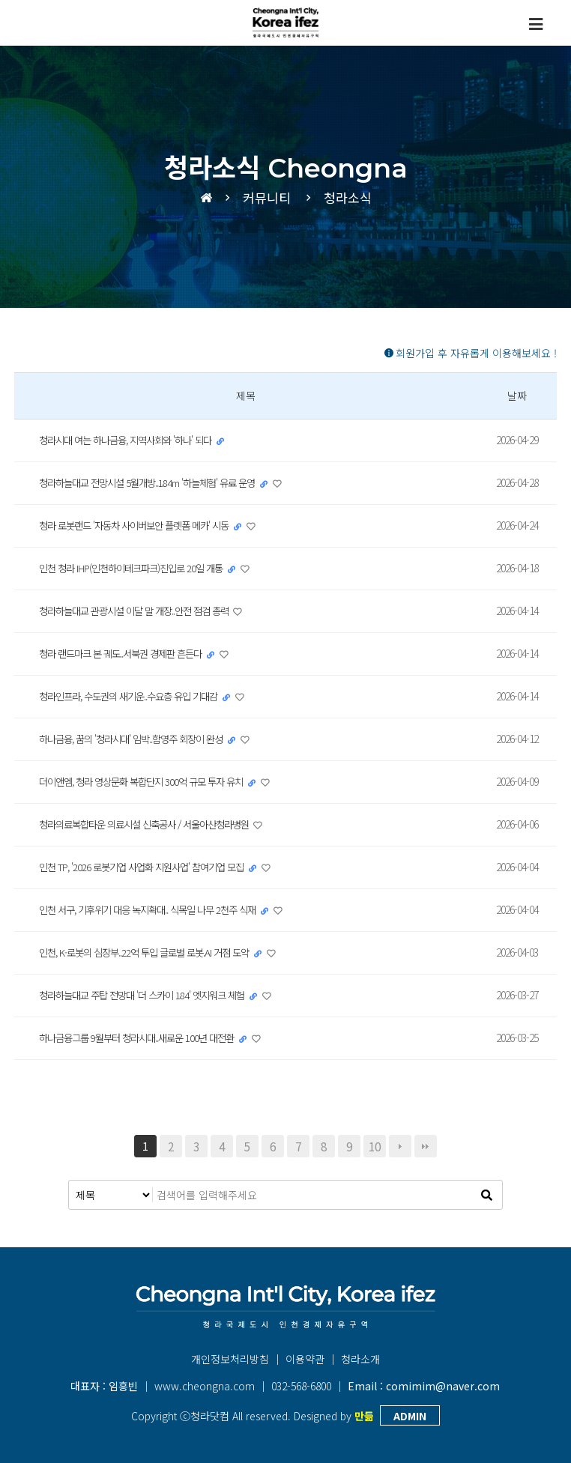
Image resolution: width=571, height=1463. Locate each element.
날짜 (517, 395)
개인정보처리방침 (230, 1358)
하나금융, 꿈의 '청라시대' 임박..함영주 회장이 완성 (141, 738)
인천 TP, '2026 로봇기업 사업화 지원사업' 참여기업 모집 (152, 866)
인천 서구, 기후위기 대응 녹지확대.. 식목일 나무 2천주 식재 (158, 909)
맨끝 (425, 1146)
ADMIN (409, 1415)
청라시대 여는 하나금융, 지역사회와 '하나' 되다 (134, 439)
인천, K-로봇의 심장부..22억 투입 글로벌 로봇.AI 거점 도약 (154, 952)
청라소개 (360, 1358)
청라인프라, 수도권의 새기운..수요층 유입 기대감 (138, 695)
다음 (400, 1146)
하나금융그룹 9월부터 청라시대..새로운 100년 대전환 (146, 1037)
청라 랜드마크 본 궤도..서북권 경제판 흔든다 (129, 653)
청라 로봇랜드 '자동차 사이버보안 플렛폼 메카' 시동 (143, 525)
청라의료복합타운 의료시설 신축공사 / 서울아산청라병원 (154, 824)
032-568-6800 (301, 1385)
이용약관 (305, 1358)
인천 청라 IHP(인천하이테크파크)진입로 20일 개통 (139, 567)
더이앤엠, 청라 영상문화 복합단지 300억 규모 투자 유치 (150, 781)
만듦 (364, 1415)
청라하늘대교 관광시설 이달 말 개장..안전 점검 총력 (143, 610)
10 (375, 1146)
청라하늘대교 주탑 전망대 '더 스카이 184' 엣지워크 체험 (151, 994)
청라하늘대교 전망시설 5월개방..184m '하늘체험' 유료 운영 (158, 482)
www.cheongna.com (204, 1385)
